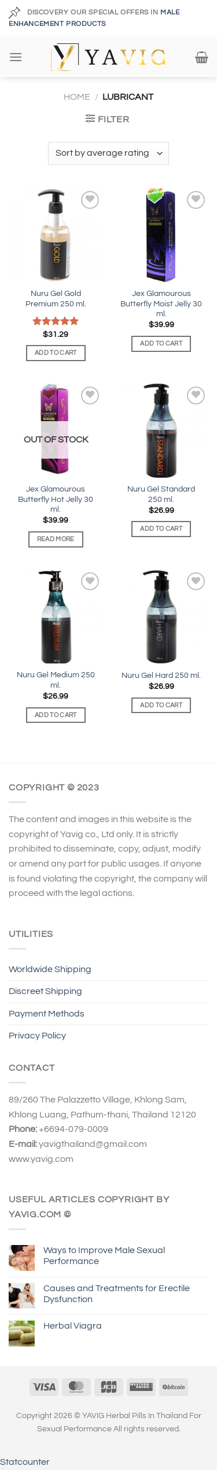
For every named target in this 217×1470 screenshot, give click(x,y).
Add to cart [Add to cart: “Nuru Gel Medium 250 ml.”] (56, 715)
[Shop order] (108, 153)
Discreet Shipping (45, 991)
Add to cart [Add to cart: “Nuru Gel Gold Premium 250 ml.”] (56, 353)
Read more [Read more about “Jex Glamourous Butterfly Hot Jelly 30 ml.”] (56, 539)
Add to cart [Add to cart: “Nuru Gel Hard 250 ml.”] (161, 705)
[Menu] (16, 57)
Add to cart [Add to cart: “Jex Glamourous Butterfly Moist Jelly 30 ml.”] (161, 343)
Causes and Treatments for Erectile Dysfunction (116, 1294)
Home (77, 97)
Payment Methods (46, 1013)
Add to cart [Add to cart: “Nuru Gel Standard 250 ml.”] (161, 529)
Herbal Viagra (72, 1325)
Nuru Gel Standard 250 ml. (161, 494)
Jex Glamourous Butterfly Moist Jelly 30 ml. (161, 304)
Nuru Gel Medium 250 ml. (56, 680)
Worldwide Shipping (50, 969)
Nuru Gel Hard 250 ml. (161, 676)
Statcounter (25, 1462)
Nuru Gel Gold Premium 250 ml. (55, 299)
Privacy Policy (37, 1035)
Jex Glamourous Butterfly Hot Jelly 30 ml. (55, 499)
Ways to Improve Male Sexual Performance (104, 1256)
